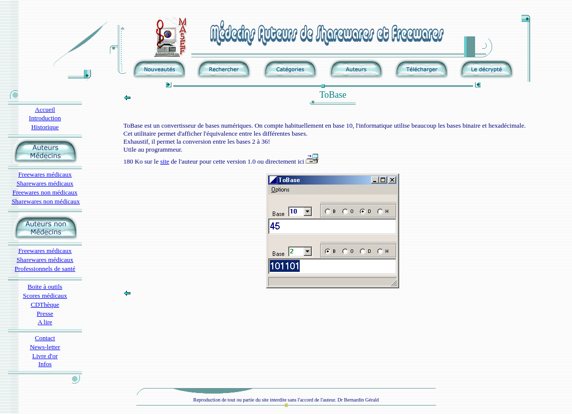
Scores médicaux (45, 295)
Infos (45, 364)
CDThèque (44, 304)
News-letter (45, 347)
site (164, 161)
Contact (45, 338)
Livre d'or (44, 356)
